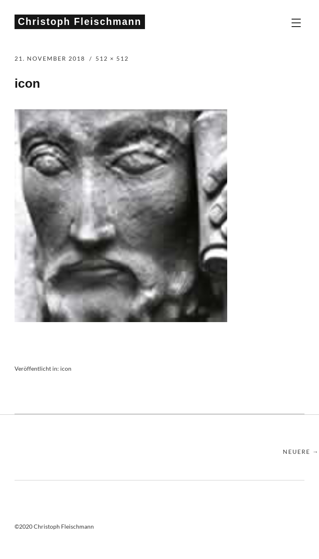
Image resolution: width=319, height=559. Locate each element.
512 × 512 (112, 58)
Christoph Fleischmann (80, 21)
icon (65, 368)
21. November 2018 (50, 58)
